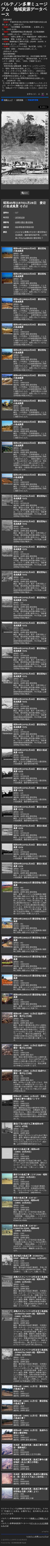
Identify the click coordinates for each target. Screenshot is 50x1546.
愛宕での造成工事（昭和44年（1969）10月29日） (26, 1150)
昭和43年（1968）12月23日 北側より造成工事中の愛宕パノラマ (30, 1097)
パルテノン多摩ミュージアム (37, 1536)
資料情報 (19, 100)
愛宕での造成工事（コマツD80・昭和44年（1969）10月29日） (30, 1175)
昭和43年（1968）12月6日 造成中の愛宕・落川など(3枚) (29, 1014)
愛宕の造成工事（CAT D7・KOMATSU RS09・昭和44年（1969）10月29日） (26, 1200)
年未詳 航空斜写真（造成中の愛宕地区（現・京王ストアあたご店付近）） (30, 1475)
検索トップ (7, 100)
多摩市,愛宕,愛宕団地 (24, 222)
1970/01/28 (20, 217)
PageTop (45, 1531)
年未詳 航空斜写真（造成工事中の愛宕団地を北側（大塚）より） (30, 1490)
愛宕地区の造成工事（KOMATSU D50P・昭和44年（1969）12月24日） (30, 1257)
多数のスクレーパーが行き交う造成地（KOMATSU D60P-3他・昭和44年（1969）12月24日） (30, 1279)
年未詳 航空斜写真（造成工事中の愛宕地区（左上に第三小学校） (30, 1460)
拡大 (25, 193)
